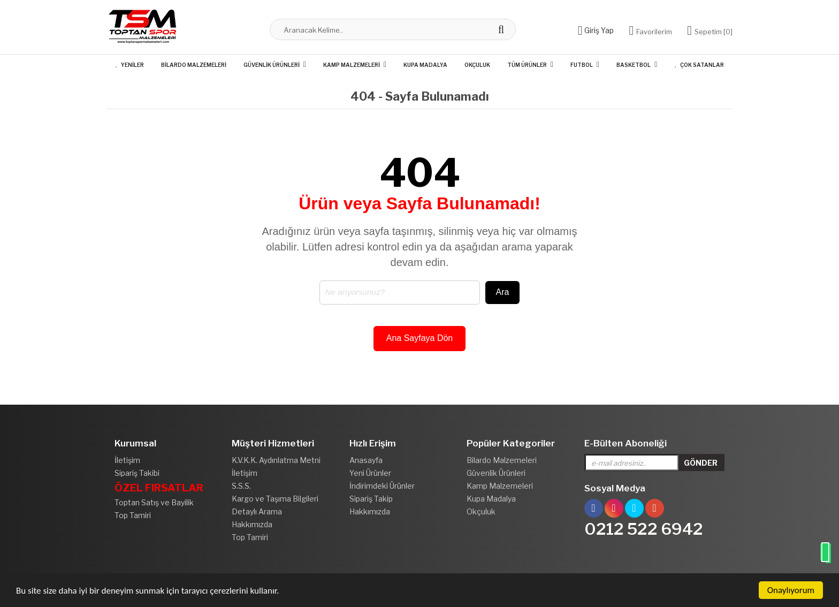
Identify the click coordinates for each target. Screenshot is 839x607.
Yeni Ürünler (370, 472)
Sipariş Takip (371, 498)
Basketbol (633, 65)
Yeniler (129, 65)
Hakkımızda (252, 524)
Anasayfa (366, 460)
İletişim (127, 460)
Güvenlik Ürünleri (271, 65)
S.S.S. (241, 485)
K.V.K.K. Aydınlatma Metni (276, 460)
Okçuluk (477, 65)
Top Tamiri (133, 515)
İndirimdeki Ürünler (382, 485)
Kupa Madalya (425, 65)
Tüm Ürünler (527, 65)
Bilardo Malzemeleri (193, 65)
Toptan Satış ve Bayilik (154, 502)
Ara (502, 292)
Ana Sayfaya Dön (419, 338)
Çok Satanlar (698, 65)
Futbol (581, 65)
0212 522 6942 (643, 528)
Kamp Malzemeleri (351, 65)
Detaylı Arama (257, 511)
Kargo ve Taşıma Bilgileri (275, 498)
